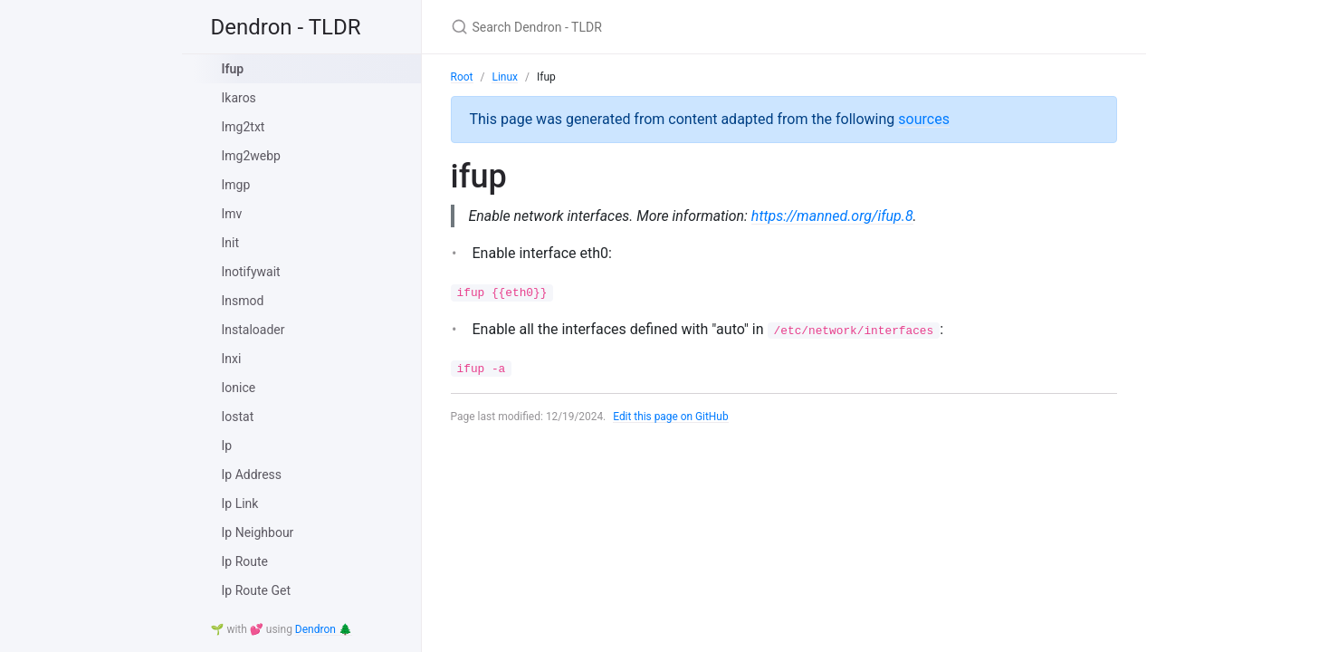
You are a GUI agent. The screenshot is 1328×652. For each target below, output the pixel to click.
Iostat (238, 416)
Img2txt (243, 127)
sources (924, 119)
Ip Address (252, 474)
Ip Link (240, 503)
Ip (227, 445)
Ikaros (239, 98)
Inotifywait (251, 271)
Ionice (239, 387)
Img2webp (251, 156)
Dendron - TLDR (286, 27)
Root (462, 77)
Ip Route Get (256, 590)
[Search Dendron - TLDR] (664, 26)
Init (231, 242)
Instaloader (253, 329)
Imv (232, 213)
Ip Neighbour (258, 532)
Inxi (232, 358)
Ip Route (245, 561)
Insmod (243, 300)
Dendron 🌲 (323, 629)
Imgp (236, 184)
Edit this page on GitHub (672, 416)
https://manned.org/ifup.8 (834, 216)
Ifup (233, 69)
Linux (505, 77)
